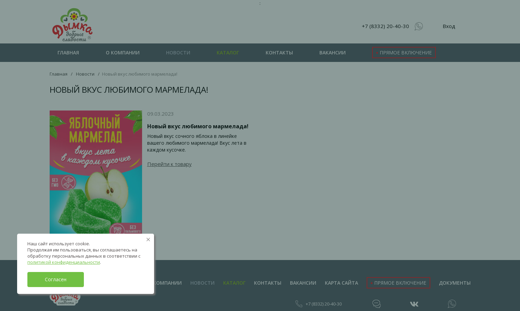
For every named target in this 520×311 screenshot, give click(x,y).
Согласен (55, 279)
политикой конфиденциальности (63, 262)
